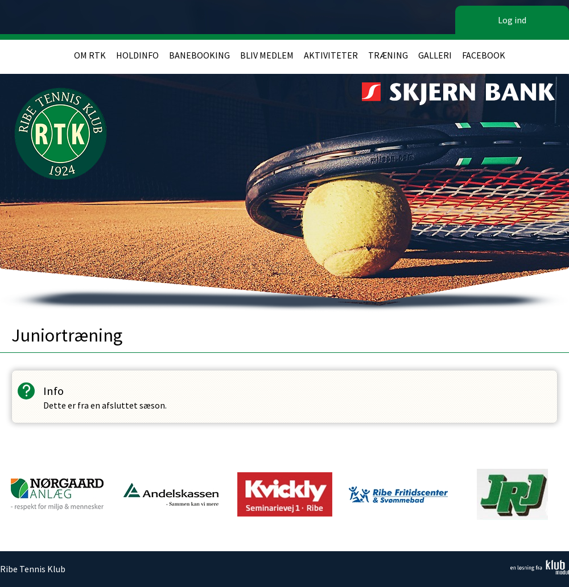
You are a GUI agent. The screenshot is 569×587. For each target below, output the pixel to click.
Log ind (512, 20)
